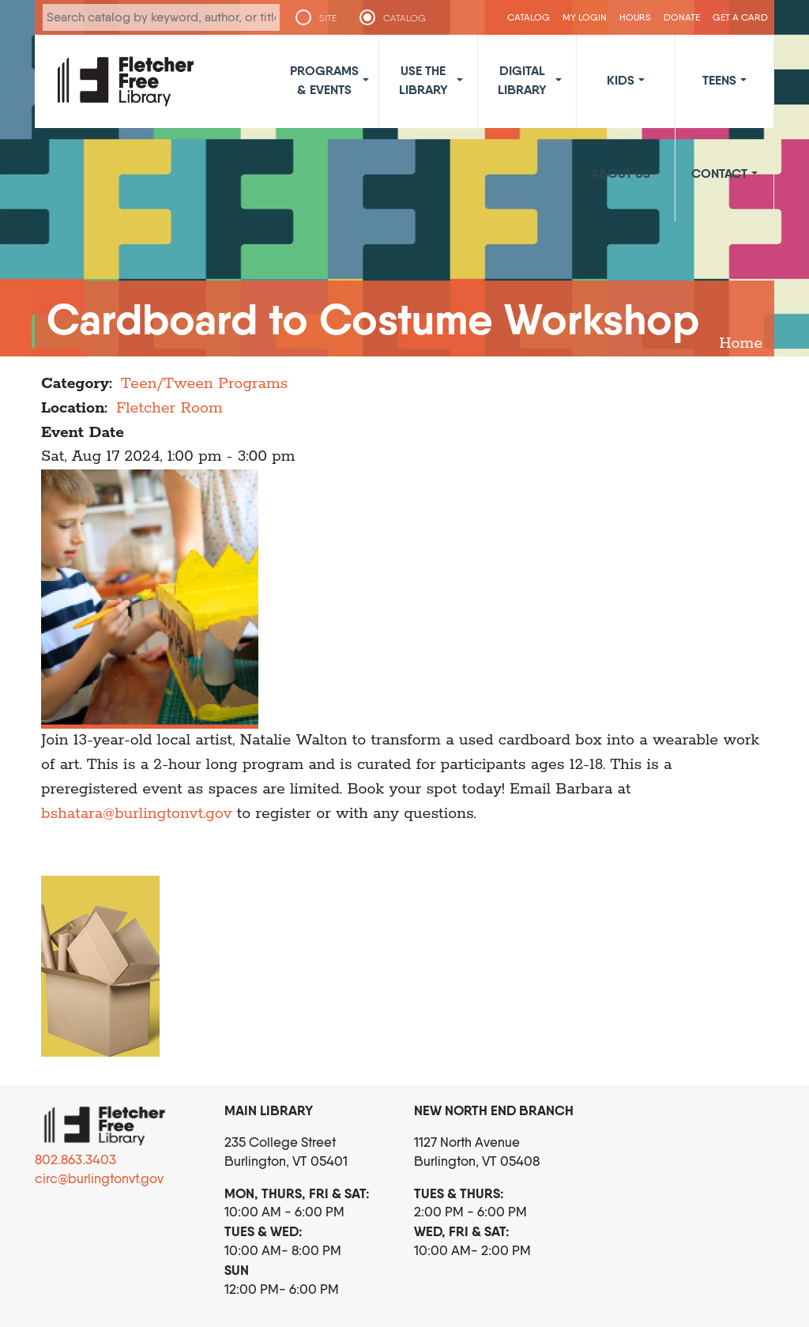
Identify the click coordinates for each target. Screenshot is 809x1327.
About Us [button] (620, 173)
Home (740, 343)
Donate (682, 17)
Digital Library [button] (522, 79)
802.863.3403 (75, 1159)
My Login (585, 17)
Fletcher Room (169, 408)
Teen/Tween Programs (204, 384)
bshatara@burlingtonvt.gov (136, 814)
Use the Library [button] (423, 79)
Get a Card (740, 17)
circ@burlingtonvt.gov (99, 1178)
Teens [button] (719, 80)
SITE (328, 18)
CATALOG (404, 18)
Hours (635, 17)
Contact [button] (719, 173)
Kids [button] (620, 80)
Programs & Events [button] (324, 79)
